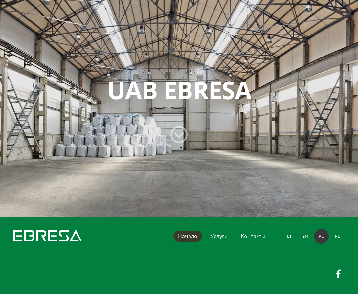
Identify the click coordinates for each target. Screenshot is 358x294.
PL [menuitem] (337, 236)
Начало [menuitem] (187, 236)
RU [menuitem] (321, 236)
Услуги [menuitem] (219, 236)
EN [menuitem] (305, 236)
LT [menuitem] (289, 236)
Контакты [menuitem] (253, 236)
